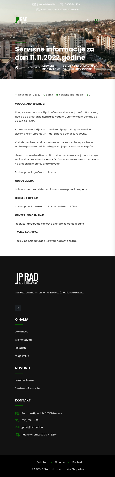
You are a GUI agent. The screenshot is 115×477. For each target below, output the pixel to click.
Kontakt (77, 462)
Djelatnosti (21, 331)
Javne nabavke (24, 380)
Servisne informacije (71, 94)
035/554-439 (72, 4)
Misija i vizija (22, 356)
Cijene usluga (23, 339)
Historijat (20, 347)
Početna (42, 462)
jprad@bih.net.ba (46, 4)
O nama (60, 462)
